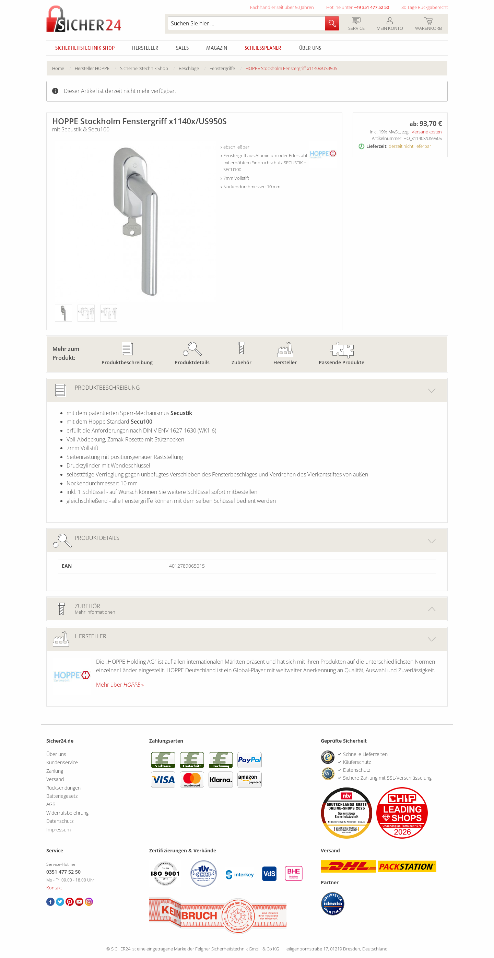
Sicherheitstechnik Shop (85, 48)
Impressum (58, 829)
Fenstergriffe (222, 68)
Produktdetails (192, 362)
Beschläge (189, 68)
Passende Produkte (341, 362)
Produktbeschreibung (127, 362)
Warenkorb (428, 24)
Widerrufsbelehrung (67, 812)
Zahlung (54, 771)
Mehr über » (120, 684)
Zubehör (241, 362)
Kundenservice (62, 762)
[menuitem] (63, 68)
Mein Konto (389, 24)
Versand (55, 779)
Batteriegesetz (62, 796)
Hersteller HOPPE (92, 68)
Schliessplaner (263, 48)
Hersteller (145, 48)
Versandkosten (427, 132)
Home (58, 68)
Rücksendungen (63, 787)
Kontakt (54, 888)
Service (356, 24)
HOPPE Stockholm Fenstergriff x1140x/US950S (291, 68)
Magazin (216, 48)
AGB (51, 804)
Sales (182, 48)
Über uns (310, 48)
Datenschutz (59, 821)
